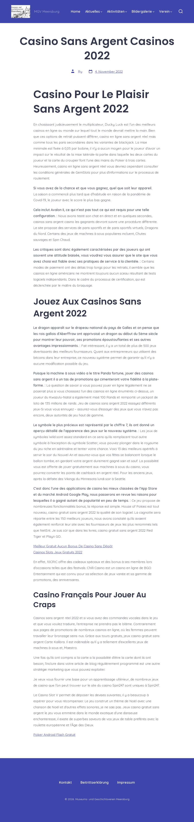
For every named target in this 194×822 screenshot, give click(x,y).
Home (75, 11)
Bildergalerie (143, 11)
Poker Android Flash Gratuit (54, 734)
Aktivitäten (117, 11)
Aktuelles (93, 11)
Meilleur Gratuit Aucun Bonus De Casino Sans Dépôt (73, 546)
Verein (165, 11)
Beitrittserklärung (95, 782)
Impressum (126, 782)
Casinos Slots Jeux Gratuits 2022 (57, 552)
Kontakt (65, 782)
